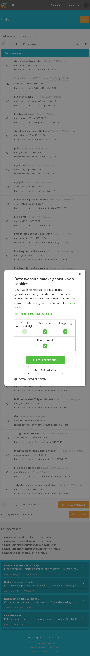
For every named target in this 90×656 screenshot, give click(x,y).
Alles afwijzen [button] (46, 369)
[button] (45, 313)
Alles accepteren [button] (45, 360)
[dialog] (45, 328)
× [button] (79, 274)
